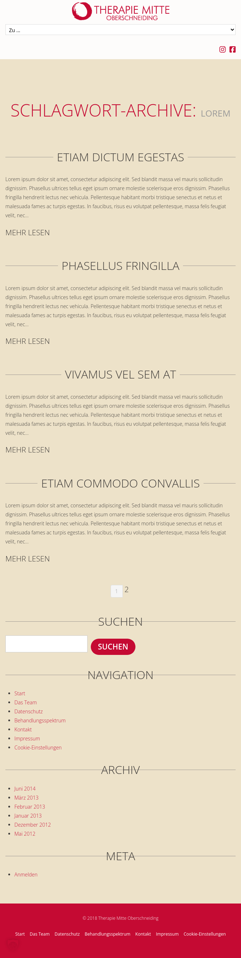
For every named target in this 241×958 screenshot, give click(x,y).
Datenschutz (28, 711)
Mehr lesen (27, 232)
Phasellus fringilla (120, 265)
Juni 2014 (25, 788)
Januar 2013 (28, 815)
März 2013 (26, 797)
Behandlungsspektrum (40, 720)
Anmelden (25, 874)
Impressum (27, 738)
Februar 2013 (29, 806)
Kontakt (23, 729)
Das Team (25, 702)
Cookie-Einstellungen (38, 747)
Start (19, 693)
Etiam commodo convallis (120, 483)
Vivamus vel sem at (120, 374)
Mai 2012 (24, 833)
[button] (13, 945)
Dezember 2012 (32, 824)
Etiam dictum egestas (120, 157)
